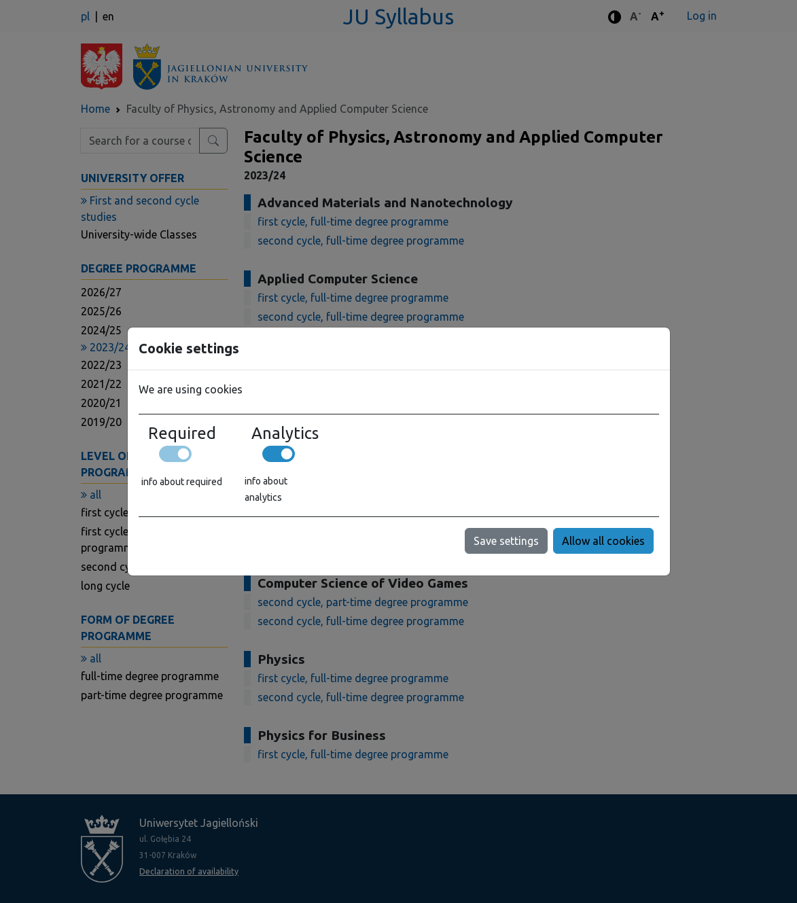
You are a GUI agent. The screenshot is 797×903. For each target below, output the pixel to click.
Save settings (506, 541)
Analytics (285, 433)
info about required (181, 481)
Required (182, 433)
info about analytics (266, 489)
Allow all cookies (603, 541)
